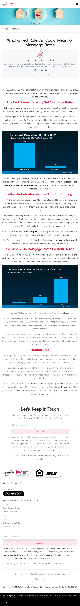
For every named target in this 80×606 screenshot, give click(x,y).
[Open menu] (77, 4)
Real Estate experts (21, 390)
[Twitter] (8, 483)
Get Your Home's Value (12, 523)
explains (64, 313)
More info (19, 597)
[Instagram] (20, 483)
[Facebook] (4, 483)
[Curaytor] (13, 495)
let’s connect (67, 387)
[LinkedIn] (12, 483)
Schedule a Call (9, 527)
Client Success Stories (11, 508)
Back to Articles (12, 29)
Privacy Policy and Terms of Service (42, 450)
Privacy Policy (40, 579)
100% (13, 120)
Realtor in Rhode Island (31, 383)
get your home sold (63, 390)
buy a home (58, 383)
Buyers (5, 516)
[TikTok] (24, 483)
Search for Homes (10, 512)
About (5, 504)
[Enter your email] (42, 425)
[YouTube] (16, 483)
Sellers (5, 519)
